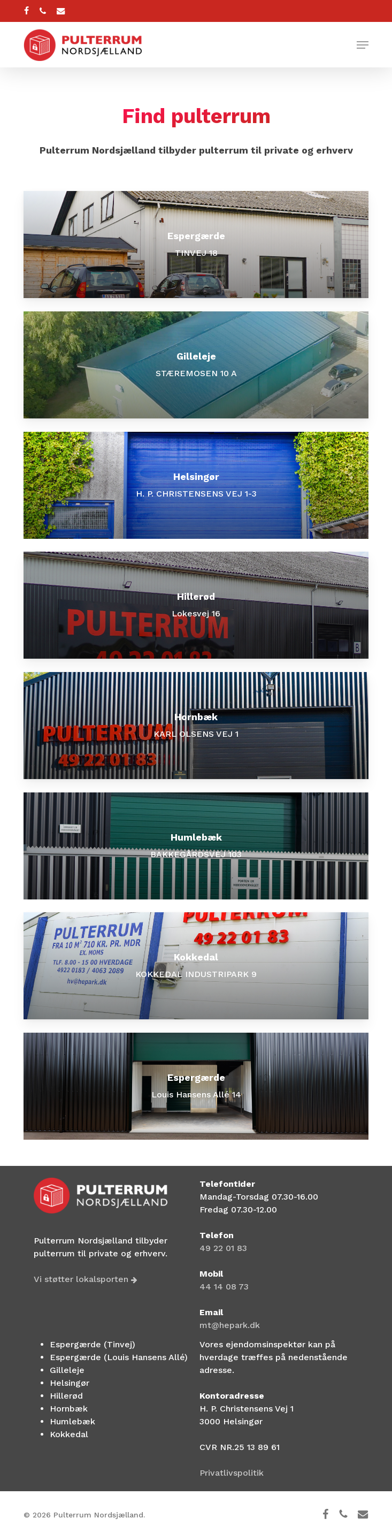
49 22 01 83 (223, 1248)
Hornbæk (69, 1408)
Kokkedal (69, 1434)
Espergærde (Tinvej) (92, 1344)
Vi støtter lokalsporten (85, 1279)
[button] (362, 45)
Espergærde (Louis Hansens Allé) (119, 1357)
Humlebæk (72, 1421)
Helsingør (69, 1383)
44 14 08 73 (224, 1286)
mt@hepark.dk (229, 1325)
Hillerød (66, 1396)
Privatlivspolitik (231, 1473)
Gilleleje (67, 1370)
